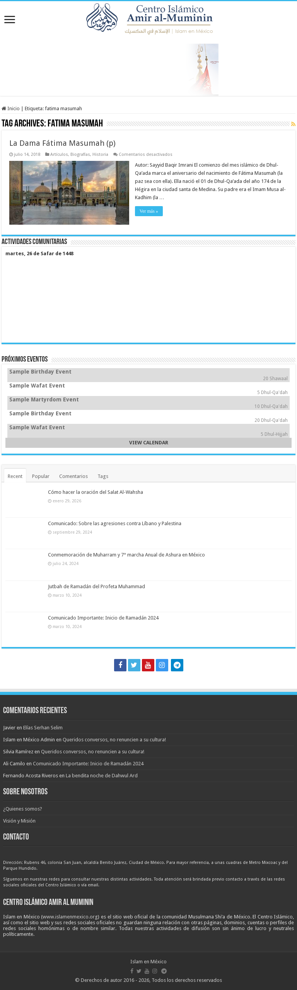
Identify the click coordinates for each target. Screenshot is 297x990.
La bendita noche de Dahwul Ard (102, 775)
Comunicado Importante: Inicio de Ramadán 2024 (103, 618)
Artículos (59, 154)
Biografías (80, 154)
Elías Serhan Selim (43, 728)
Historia (100, 154)
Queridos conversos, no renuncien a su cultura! (114, 739)
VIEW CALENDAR (148, 443)
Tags (102, 476)
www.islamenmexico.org (70, 917)
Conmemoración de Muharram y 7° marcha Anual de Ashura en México (126, 555)
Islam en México (148, 961)
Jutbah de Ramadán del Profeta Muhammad (96, 586)
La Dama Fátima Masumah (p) (62, 143)
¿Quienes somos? (22, 809)
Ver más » (149, 211)
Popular (41, 476)
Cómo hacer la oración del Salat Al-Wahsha (95, 492)
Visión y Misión (19, 821)
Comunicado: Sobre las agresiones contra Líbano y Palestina (114, 523)
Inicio (11, 108)
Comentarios (73, 476)
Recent (15, 476)
